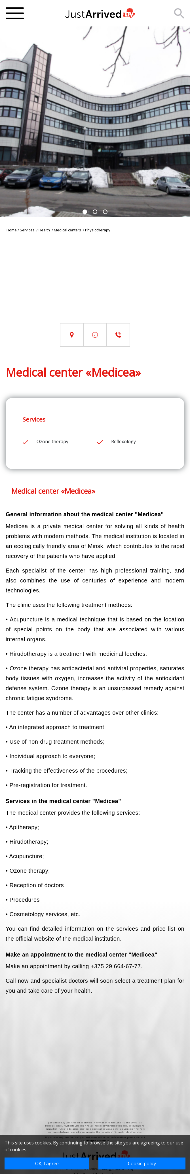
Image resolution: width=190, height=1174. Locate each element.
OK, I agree (47, 1163)
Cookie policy (142, 1163)
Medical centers (68, 230)
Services (27, 230)
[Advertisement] (95, 283)
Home (12, 230)
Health (45, 230)
